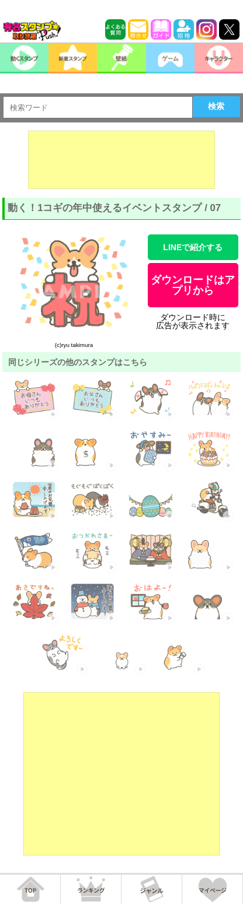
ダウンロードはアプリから (193, 285)
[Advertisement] (121, 160)
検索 (216, 106)
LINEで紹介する (193, 247)
